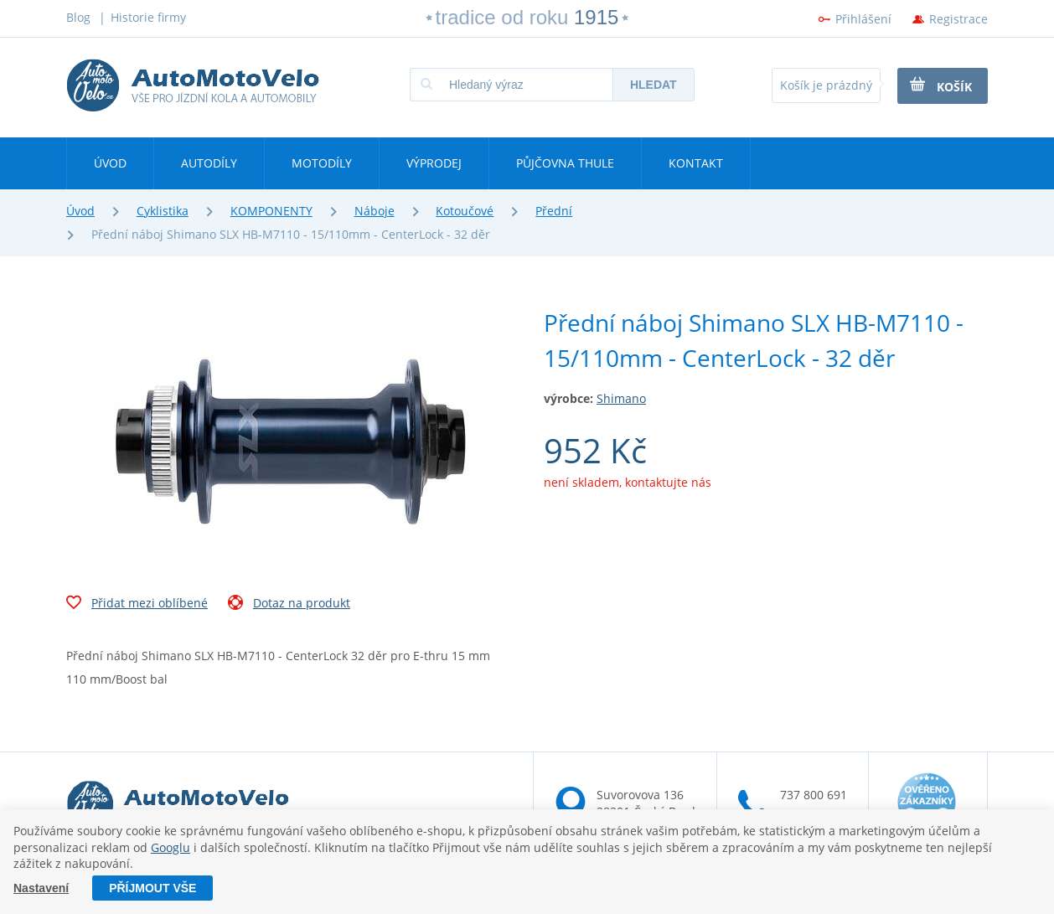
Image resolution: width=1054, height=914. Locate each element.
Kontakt (696, 163)
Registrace (958, 19)
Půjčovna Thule (565, 163)
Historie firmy (148, 17)
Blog (78, 17)
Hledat (653, 84)
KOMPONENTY (271, 211)
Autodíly (209, 163)
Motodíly (322, 163)
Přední (553, 211)
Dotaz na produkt (289, 605)
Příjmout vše (152, 888)
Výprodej (434, 163)
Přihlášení (863, 19)
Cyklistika (163, 211)
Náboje (374, 211)
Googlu (170, 847)
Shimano (621, 398)
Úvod (110, 163)
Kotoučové (464, 211)
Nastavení (41, 888)
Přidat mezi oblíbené (137, 605)
